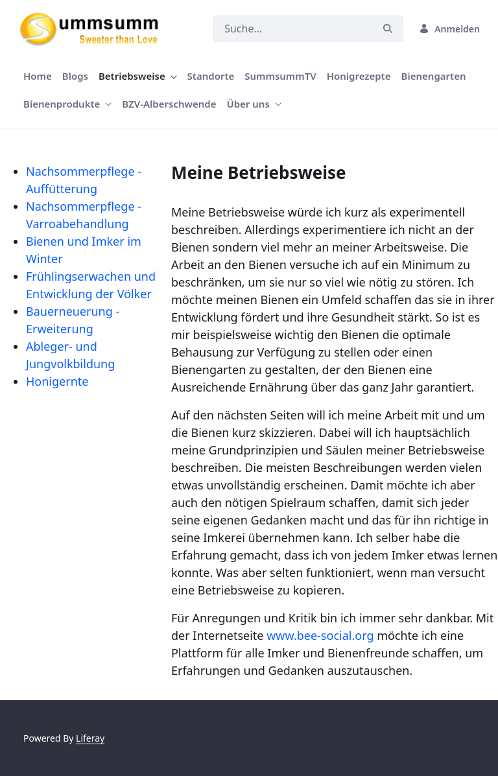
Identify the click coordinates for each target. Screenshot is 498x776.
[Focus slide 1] (249, 122)
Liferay (90, 738)
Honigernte (57, 381)
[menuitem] (37, 76)
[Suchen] (293, 28)
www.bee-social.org (320, 635)
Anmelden (449, 29)
